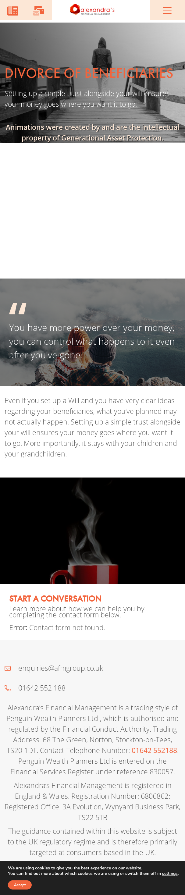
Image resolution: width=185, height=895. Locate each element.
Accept (20, 885)
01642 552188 (154, 750)
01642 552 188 (35, 688)
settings (170, 873)
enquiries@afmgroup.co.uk (54, 668)
